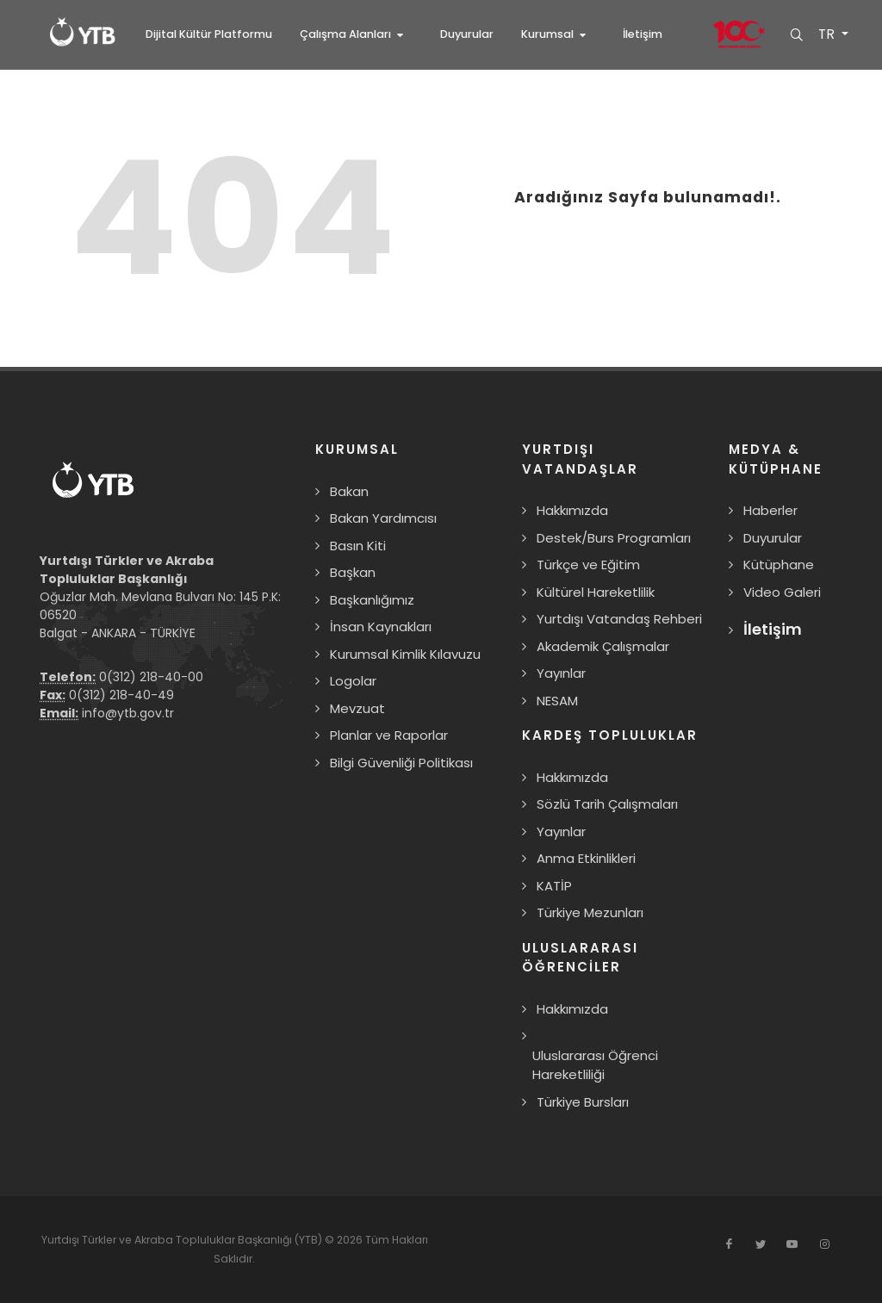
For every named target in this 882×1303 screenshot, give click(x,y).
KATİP (554, 886)
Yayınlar (561, 673)
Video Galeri (782, 592)
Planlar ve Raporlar (389, 735)
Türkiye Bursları (583, 1102)
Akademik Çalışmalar (603, 646)
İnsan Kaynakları (381, 626)
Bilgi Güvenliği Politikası (401, 763)
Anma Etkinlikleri (586, 858)
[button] (356, 34)
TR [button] (826, 34)
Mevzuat (357, 708)
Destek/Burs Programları (614, 538)
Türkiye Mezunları (590, 912)
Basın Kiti (358, 546)
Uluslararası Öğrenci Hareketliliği (595, 1065)
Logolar (353, 681)
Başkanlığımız (372, 600)
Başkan (353, 572)
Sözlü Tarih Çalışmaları (607, 804)
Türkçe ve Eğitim (588, 564)
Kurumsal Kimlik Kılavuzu (405, 654)
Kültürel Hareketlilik (596, 592)
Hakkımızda (572, 510)
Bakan (349, 491)
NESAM (557, 701)
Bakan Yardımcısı (383, 518)
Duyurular (772, 538)
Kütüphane (778, 564)
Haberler (770, 510)
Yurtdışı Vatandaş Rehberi (619, 619)
